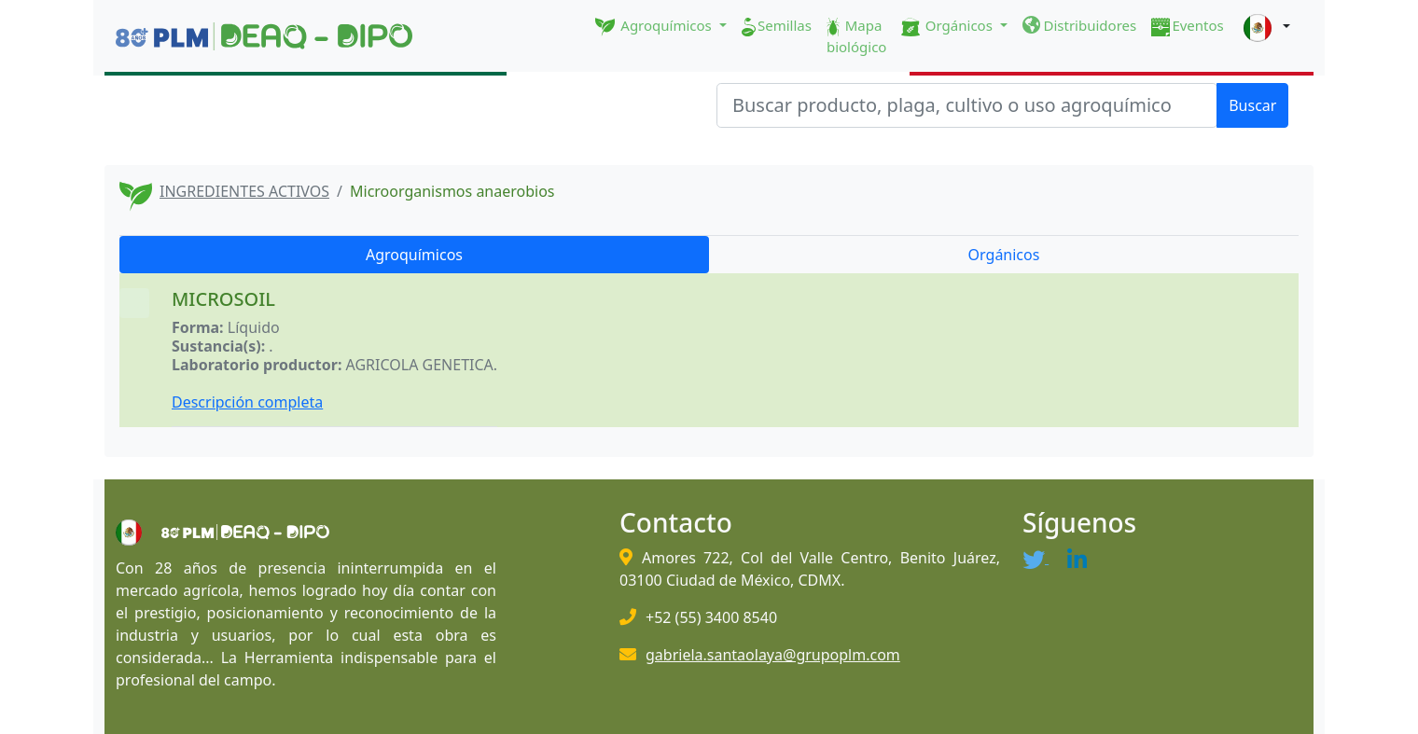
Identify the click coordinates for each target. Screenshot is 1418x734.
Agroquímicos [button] (655, 26)
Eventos (1187, 26)
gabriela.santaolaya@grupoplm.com (773, 654)
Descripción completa (247, 402)
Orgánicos (1004, 254)
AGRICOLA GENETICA (420, 364)
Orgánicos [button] (948, 26)
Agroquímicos (414, 254)
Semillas (777, 26)
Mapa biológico (857, 36)
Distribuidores (1079, 25)
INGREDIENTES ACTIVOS (244, 191)
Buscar (1252, 105)
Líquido (254, 327)
